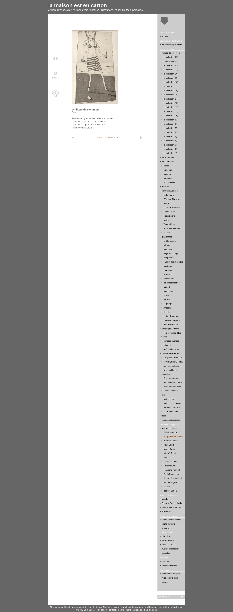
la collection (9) (170, 120)
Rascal (166, 232)
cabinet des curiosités (173, 262)
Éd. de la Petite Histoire (172, 503)
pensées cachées (171, 341)
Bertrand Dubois (170, 441)
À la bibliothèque (170, 324)
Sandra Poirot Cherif (172, 478)
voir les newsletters (170, 565)
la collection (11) (170, 111)
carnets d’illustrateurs (171, 353)
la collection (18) (170, 82)
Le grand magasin (171, 320)
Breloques (166, 511)
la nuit (166, 295)
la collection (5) (170, 136)
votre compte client (170, 578)
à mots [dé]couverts (170, 329)
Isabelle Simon (170, 491)
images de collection (171, 53)
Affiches (165, 187)
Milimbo (165, 499)
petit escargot (169, 399)
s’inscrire (165, 561)
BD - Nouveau (169, 182)
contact (165, 582)
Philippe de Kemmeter (107, 137)
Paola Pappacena (171, 474)
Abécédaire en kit (171, 349)
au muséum (168, 291)
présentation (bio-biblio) (172, 44)
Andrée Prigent (170, 482)
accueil (165, 36)
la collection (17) (170, 86)
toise (164, 416)
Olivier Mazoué (170, 461)
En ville (166, 312)
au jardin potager (171, 253)
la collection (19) (170, 78)
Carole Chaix (169, 212)
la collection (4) (170, 141)
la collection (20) (170, 74)
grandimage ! (167, 237)
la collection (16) (170, 90)
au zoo (166, 299)
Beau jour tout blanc (172, 386)
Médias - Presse (169, 544)
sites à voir (166, 528)
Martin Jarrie (169, 449)
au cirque (167, 266)
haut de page (150, 610)
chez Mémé (168, 278)
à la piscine (168, 258)
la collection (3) (170, 145)
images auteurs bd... (172, 61)
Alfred (166, 203)
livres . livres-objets (170, 366)
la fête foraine (169, 241)
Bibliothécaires (168, 540)
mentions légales (134, 610)
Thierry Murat (169, 224)
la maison (167, 274)
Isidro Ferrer (168, 195)
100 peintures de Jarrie (173, 358)
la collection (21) (170, 70)
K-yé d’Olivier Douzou (173, 362)
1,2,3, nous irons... (171, 411)
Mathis (166, 220)
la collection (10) (170, 115)
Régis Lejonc (169, 216)
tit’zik (164, 395)
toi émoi (167, 345)
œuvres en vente (169, 428)
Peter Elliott (168, 445)
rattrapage (168, 178)
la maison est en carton (77, 5)
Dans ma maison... (171, 378)
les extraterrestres (171, 283)
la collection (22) (170, 57)
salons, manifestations (171, 520)
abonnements (168, 161)
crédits (121, 610)
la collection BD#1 (171, 65)
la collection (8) (170, 124)
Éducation (166, 553)
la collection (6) (170, 132)
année (166, 166)
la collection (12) (170, 107)
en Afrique (168, 270)
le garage (167, 304)
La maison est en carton (95, 610)
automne (167, 174)
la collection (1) (170, 153)
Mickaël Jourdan (170, 453)
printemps (167, 170)
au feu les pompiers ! (172, 403)
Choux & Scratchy (171, 207)
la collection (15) (170, 95)
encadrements (168, 157)
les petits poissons (171, 407)
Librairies (166, 536)
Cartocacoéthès (170, 391)
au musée (167, 249)
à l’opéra (167, 245)
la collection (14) (170, 99)
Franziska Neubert (171, 228)
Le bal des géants (171, 316)
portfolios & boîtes (170, 191)
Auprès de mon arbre (172, 382)
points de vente (168, 524)
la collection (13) (170, 103)
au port (166, 287)
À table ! (167, 308)
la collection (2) (170, 149)
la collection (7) (170, 128)
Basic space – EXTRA (171, 507)
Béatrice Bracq (170, 432)
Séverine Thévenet (171, 199)
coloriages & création (171, 420)
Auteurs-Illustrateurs (170, 549)
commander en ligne (171, 574)
